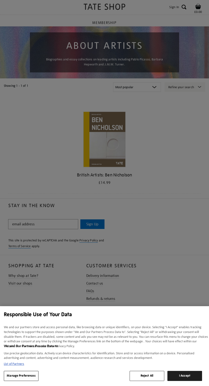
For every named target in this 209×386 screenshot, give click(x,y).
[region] (104, 346)
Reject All (147, 376)
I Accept (184, 376)
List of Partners (14, 364)
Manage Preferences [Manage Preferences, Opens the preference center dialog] (21, 376)
